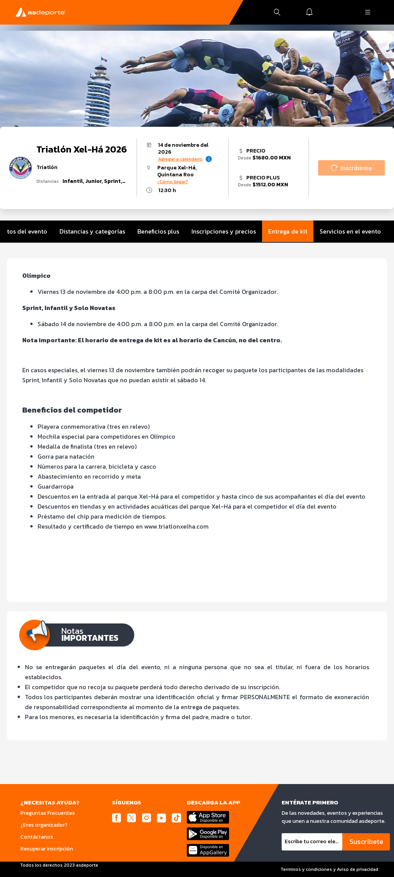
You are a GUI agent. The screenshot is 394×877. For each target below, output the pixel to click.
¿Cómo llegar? (172, 181)
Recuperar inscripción (46, 849)
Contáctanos (36, 837)
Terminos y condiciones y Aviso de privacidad (329, 869)
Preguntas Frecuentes (47, 813)
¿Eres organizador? (44, 825)
